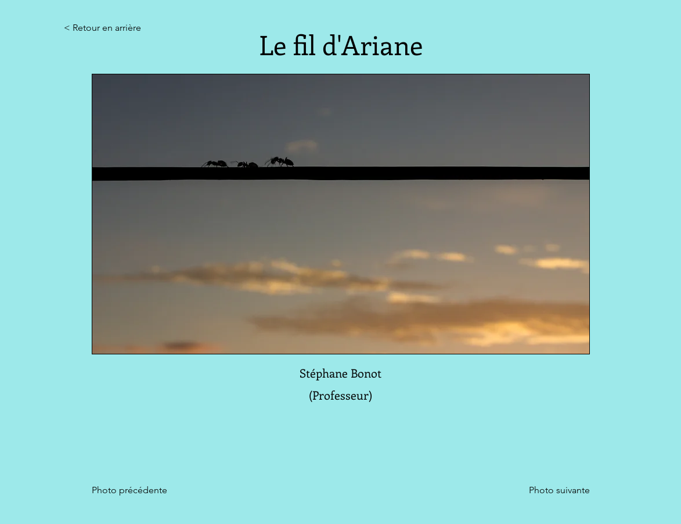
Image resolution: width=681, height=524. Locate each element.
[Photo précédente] (136, 490)
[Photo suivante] (559, 490)
